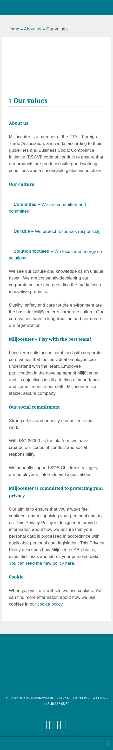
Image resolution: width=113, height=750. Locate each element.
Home (13, 29)
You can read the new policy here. (42, 563)
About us (32, 29)
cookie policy (49, 604)
